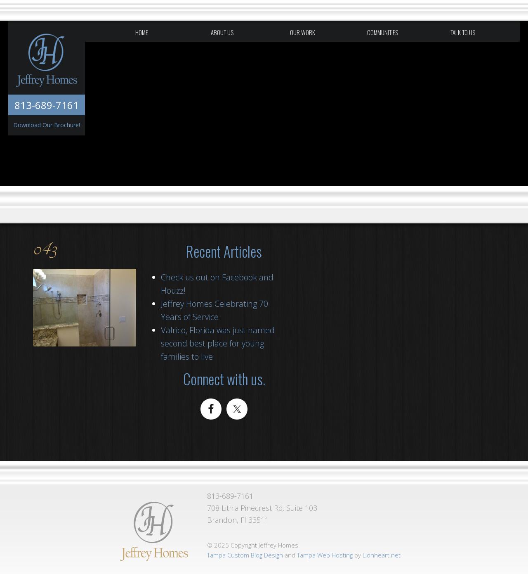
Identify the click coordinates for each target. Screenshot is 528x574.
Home (141, 32)
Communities (382, 32)
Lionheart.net (382, 555)
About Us (222, 32)
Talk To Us (462, 32)
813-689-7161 (46, 105)
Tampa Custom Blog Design (245, 555)
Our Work (302, 32)
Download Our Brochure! (46, 125)
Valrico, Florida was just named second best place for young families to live (218, 343)
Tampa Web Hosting (325, 555)
